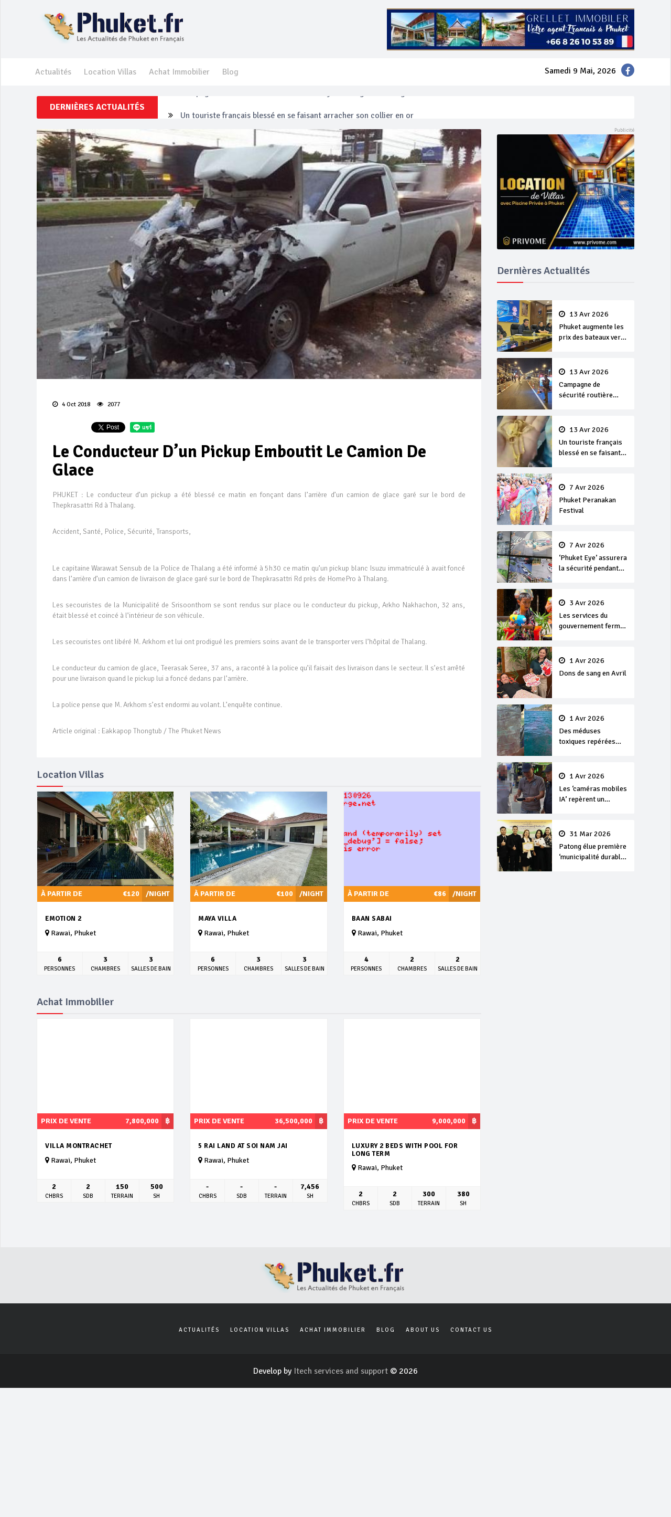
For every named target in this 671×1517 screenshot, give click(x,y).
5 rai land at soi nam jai (243, 1146)
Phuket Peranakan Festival (593, 499)
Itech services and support (342, 1371)
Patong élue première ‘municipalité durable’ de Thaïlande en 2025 (593, 846)
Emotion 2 (63, 918)
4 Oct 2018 (71, 404)
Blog (230, 72)
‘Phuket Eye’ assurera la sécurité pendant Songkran (593, 557)
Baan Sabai (372, 918)
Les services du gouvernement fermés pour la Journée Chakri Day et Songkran (593, 615)
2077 (108, 404)
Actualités (53, 72)
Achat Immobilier (179, 72)
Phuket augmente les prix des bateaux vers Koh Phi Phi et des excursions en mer (593, 326)
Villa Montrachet (78, 1146)
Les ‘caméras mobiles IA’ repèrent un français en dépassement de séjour (593, 788)
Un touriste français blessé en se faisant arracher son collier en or (593, 442)
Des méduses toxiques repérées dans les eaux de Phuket (593, 730)
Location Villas (110, 72)
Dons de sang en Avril (593, 667)
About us (423, 1329)
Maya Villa (217, 918)
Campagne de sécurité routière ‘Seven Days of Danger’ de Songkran (300, 107)
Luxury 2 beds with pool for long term (405, 1149)
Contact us (471, 1329)
